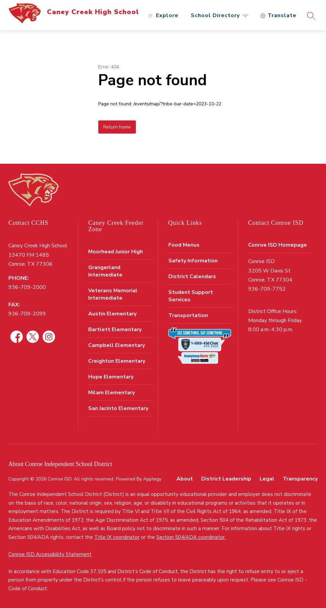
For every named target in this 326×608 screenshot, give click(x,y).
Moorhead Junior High (115, 251)
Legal (267, 479)
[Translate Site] (278, 15)
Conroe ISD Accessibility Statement (50, 554)
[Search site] (311, 16)
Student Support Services (190, 296)
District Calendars (192, 276)
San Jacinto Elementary (118, 408)
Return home (117, 127)
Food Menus (184, 245)
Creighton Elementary (116, 361)
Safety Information (193, 260)
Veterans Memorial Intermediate (113, 294)
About (184, 479)
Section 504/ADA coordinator (190, 537)
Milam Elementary (111, 392)
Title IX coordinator (117, 537)
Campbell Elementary (116, 345)
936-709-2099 (27, 313)
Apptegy (152, 479)
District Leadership (226, 479)
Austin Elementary (112, 313)
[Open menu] (162, 15)
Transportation (188, 315)
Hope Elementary (110, 377)
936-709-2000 (27, 287)
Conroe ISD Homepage (277, 245)
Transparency (300, 479)
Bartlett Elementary (115, 329)
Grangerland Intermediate (105, 271)
